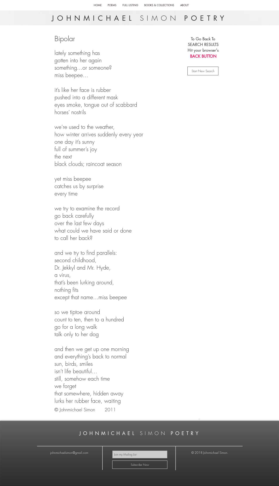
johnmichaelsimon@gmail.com (69, 453)
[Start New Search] (202, 71)
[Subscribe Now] (139, 465)
